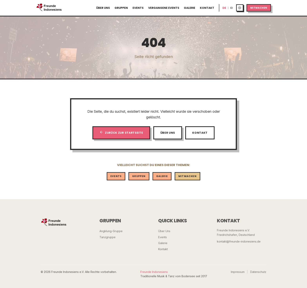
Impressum (238, 271)
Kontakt (207, 8)
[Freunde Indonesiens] (54, 222)
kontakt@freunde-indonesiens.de (239, 241)
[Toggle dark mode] (239, 8)
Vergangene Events (163, 8)
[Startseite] (49, 8)
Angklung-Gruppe (111, 231)
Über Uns (103, 8)
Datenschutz (258, 271)
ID (231, 8)
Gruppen (121, 8)
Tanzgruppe (107, 237)
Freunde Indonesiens (154, 271)
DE (224, 8)
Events (138, 8)
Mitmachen (258, 7)
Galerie (189, 8)
